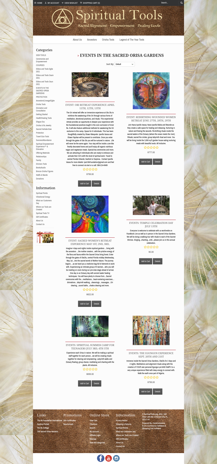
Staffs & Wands (42, 175)
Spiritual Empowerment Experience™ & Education (45, 146)
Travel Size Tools (42, 136)
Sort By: (110, 64)
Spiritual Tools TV (42, 213)
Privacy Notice (121, 420)
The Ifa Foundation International (49, 420)
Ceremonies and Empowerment (42, 60)
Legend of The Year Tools (132, 39)
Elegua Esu (40, 121)
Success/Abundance (44, 140)
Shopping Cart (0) (90, 2)
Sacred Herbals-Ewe (44, 129)
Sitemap (93, 439)
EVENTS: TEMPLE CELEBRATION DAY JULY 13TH (151, 224)
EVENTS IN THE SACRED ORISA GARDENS (122, 55)
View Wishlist (70, 2)
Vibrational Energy (43, 196)
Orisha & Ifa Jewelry (43, 125)
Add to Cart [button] (84, 183)
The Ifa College (43, 428)
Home (38, 2)
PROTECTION (41, 97)
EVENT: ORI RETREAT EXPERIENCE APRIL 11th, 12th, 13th (90, 106)
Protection (40, 132)
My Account (52, 2)
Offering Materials (43, 153)
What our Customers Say (126, 431)
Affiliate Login (95, 435)
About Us (77, 39)
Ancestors (92, 39)
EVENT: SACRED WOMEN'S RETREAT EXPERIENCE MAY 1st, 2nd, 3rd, (90, 242)
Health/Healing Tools (44, 118)
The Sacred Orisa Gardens (47, 431)
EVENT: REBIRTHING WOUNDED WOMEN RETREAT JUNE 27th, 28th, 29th (151, 118)
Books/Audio (41, 167)
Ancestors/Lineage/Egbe (45, 100)
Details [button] (96, 183)
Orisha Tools (108, 39)
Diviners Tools (41, 164)
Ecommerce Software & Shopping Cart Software (154, 427)
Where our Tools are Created (127, 435)
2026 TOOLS (41, 55)
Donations (40, 178)
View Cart (93, 420)
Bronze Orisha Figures (44, 171)
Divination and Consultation (41, 109)
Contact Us (40, 224)
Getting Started (42, 114)
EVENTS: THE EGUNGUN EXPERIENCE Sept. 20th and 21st (151, 354)
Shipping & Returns (123, 424)
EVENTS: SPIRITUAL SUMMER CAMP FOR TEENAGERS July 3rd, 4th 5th (90, 346)
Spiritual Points (42, 193)
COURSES (40, 65)
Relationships (41, 156)
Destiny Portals (43, 424)
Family (38, 160)
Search (92, 428)
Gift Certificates (42, 217)
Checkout (93, 424)
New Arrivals (68, 424)
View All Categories (97, 442)
